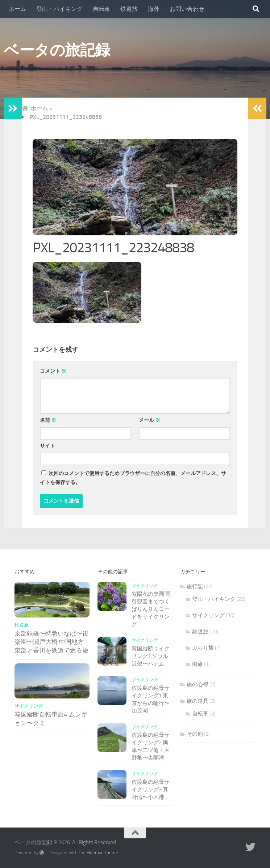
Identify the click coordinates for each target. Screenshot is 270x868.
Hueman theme (102, 852)
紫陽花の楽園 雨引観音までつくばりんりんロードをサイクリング (151, 609)
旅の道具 (197, 701)
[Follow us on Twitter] (250, 847)
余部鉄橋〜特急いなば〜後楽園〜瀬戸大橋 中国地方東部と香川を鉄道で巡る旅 (51, 642)
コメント (53, 371)
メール (149, 420)
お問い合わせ (187, 8)
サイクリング (28, 706)
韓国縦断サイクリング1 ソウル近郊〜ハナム (151, 656)
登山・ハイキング (59, 8)
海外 (153, 8)
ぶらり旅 (203, 648)
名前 (48, 420)
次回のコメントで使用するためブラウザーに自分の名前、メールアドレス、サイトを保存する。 (133, 478)
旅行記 (195, 586)
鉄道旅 (129, 8)
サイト (47, 446)
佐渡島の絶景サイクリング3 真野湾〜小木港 (151, 789)
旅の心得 (197, 684)
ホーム (17, 8)
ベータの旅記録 (57, 50)
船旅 (197, 664)
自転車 (101, 8)
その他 (195, 734)
